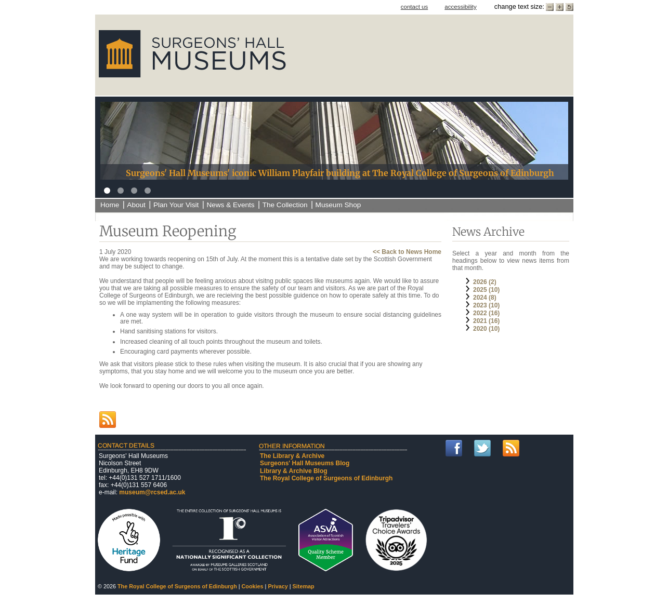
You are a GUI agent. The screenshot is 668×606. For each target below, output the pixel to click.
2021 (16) (486, 321)
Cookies (253, 586)
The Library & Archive (292, 456)
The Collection (285, 205)
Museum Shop (338, 205)
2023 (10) (486, 305)
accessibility (460, 7)
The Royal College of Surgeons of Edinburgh (326, 478)
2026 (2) (484, 282)
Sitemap (304, 586)
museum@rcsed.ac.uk (152, 492)
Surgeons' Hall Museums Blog (304, 463)
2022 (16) (486, 313)
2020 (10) (486, 328)
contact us (414, 7)
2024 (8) (484, 297)
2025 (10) (486, 289)
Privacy (277, 586)
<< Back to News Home (407, 251)
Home (109, 205)
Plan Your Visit (176, 205)
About (136, 205)
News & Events (230, 205)
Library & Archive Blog (294, 471)
